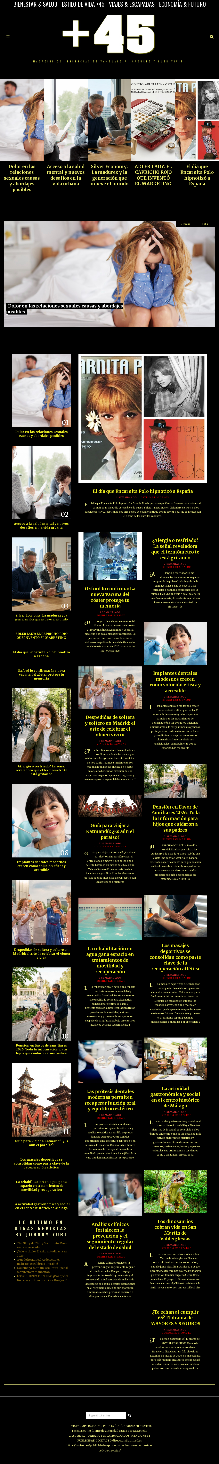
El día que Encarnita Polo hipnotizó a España (197, 175)
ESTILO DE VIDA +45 (83, 4)
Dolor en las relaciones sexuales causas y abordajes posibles (22, 178)
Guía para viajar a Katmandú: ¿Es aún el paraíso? (110, 831)
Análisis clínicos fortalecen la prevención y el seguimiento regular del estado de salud (110, 1236)
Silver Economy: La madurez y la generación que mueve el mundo (109, 175)
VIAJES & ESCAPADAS (132, 4)
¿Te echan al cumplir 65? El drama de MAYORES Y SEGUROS (175, 1318)
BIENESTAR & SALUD (35, 4)
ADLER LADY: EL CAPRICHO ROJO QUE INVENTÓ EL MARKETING (153, 175)
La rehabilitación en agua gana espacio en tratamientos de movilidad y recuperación (110, 960)
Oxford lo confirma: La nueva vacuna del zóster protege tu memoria (110, 597)
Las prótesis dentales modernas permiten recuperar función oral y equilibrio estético (110, 1100)
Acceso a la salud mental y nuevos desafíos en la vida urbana (66, 175)
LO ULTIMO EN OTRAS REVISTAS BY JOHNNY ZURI (41, 1228)
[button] (129, 1415)
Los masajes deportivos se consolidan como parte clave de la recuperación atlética (175, 957)
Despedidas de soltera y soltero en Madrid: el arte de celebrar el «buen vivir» (110, 726)
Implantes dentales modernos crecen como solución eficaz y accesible (175, 682)
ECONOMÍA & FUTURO (182, 4)
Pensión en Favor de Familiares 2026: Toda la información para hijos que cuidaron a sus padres (175, 819)
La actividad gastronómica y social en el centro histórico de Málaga (175, 1097)
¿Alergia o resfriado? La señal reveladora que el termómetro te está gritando (175, 549)
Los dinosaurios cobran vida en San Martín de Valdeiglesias (175, 1230)
